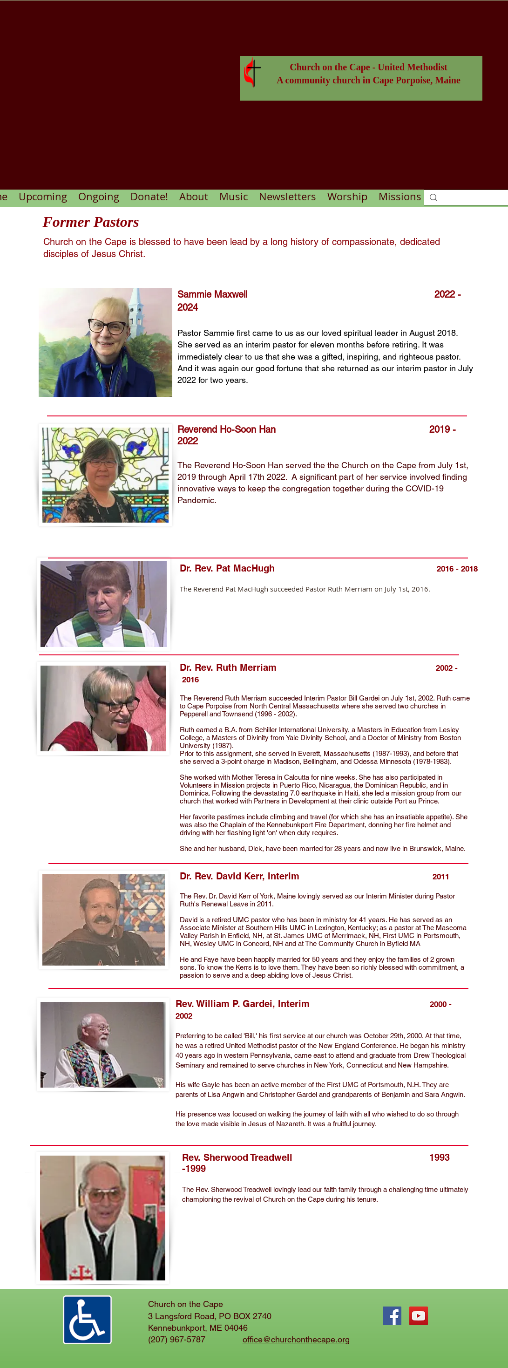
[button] (99, 196)
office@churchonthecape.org (296, 1339)
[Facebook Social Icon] (392, 1316)
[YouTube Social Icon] (418, 1316)
